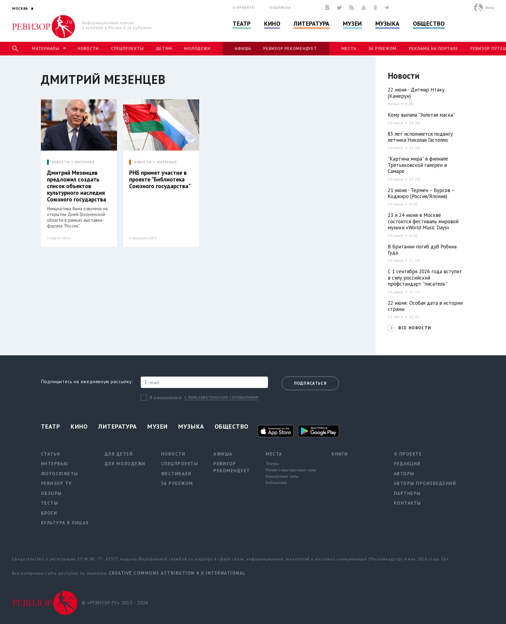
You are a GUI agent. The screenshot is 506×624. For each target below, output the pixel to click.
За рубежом (382, 48)
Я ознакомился (166, 397)
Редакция (407, 463)
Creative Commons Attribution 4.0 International (177, 573)
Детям (164, 48)
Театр (242, 24)
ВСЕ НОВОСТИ (414, 327)
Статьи (50, 454)
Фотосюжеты (59, 473)
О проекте (243, 7)
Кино (272, 24)
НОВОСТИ (60, 162)
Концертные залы (282, 476)
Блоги (49, 513)
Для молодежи (125, 463)
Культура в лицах (65, 523)
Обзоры (51, 493)
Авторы (404, 473)
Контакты (407, 503)
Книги (340, 454)
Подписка (280, 7)
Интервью (55, 463)
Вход (490, 7)
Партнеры (407, 493)
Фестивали (176, 473)
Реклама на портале (433, 48)
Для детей (119, 454)
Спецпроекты (127, 48)
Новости (88, 48)
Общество (428, 24)
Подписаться (310, 383)
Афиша (243, 48)
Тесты (49, 503)
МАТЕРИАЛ (85, 162)
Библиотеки (276, 482)
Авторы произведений (425, 483)
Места (348, 48)
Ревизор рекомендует (290, 48)
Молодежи (197, 48)
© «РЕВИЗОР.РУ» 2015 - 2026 (115, 603)
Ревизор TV (56, 483)
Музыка (387, 24)
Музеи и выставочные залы (291, 470)
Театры (272, 463)
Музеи (352, 24)
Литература (311, 24)
